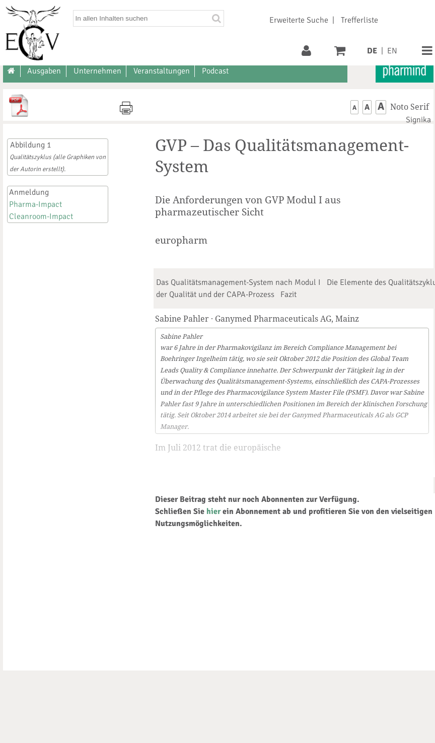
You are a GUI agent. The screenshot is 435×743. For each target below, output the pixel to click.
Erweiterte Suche (298, 20)
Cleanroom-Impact (41, 216)
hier (213, 511)
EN (392, 51)
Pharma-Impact (35, 204)
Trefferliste (359, 20)
